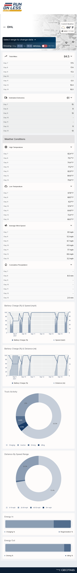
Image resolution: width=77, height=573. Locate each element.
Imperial (37, 46)
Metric (51, 46)
